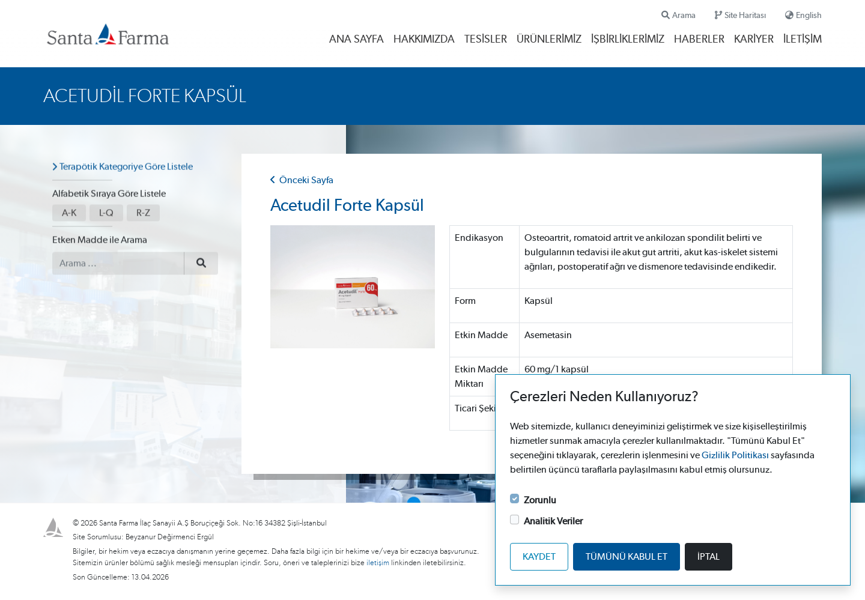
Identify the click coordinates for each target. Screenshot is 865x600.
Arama (678, 15)
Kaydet (539, 557)
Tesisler (485, 39)
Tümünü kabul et (626, 557)
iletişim (378, 563)
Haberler (699, 39)
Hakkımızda (424, 39)
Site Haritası (740, 15)
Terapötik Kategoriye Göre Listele (126, 163)
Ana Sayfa (356, 39)
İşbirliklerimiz (627, 39)
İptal (708, 557)
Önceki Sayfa (301, 180)
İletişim (802, 39)
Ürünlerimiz (549, 39)
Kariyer (754, 39)
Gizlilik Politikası (735, 455)
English (803, 15)
